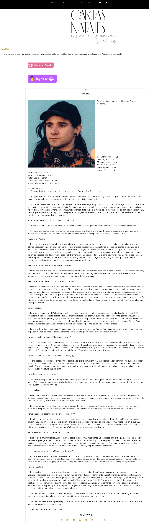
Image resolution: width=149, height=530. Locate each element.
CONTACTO (67, 2)
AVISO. (5, 49)
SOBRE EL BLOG (86, 2)
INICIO (53, 2)
